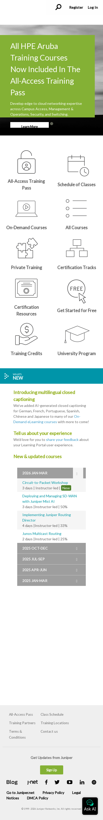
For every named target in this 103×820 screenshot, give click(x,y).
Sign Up (51, 770)
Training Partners (22, 723)
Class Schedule (52, 714)
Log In (93, 7)
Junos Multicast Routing (41, 533)
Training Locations (55, 723)
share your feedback (62, 439)
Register (76, 7)
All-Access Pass (21, 714)
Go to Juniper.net (20, 792)
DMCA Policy (37, 798)
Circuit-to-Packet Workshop (45, 482)
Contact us (49, 731)
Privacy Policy (53, 792)
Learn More (29, 127)
